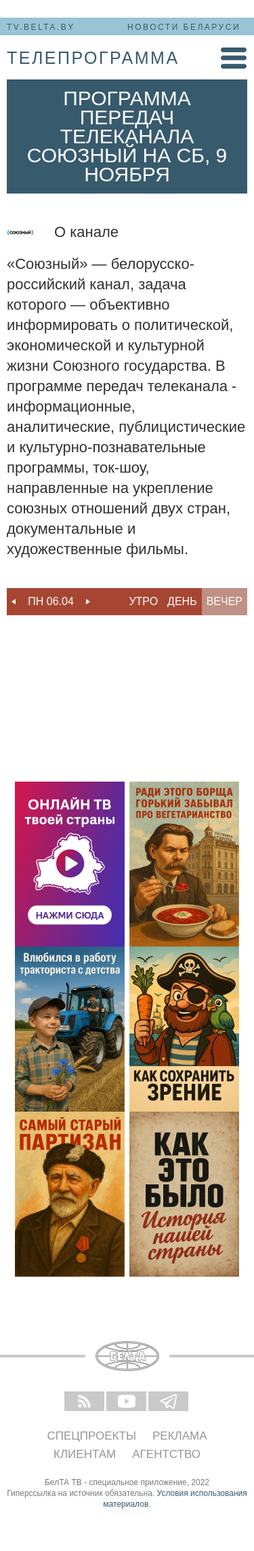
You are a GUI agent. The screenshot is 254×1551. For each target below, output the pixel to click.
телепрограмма (93, 57)
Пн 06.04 (51, 601)
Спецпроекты (91, 1435)
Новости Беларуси (183, 27)
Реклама (179, 1435)
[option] (50, 601)
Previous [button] (13, 601)
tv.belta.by (41, 27)
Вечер (224, 601)
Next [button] (88, 601)
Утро (143, 601)
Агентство (166, 1454)
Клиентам (85, 1454)
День (182, 601)
